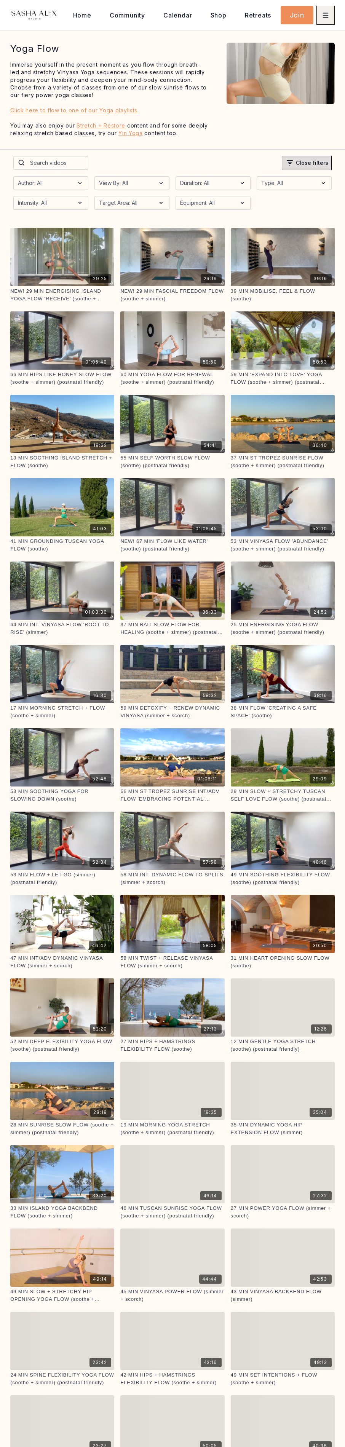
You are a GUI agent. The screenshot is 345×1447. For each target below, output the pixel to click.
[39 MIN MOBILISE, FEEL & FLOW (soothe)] (283, 294)
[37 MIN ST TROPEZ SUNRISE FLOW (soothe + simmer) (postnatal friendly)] (283, 461)
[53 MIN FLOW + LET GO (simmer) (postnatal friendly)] (62, 878)
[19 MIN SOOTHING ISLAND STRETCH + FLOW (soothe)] (62, 461)
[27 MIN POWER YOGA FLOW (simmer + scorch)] (283, 1212)
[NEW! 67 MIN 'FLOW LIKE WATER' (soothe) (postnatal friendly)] (172, 545)
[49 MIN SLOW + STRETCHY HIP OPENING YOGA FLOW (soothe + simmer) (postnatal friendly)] (62, 1295)
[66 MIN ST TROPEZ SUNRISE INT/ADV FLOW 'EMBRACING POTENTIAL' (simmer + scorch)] (172, 795)
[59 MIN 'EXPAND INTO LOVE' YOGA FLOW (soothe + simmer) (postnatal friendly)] (283, 378)
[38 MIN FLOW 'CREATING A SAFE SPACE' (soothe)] (283, 711)
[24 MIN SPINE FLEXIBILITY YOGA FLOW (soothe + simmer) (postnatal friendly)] (62, 1378)
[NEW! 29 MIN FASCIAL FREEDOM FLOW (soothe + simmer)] (172, 294)
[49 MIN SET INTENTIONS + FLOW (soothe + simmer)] (283, 1378)
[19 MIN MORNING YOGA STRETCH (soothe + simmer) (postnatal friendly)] (172, 1128)
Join (297, 15)
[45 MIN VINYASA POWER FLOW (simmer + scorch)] (172, 1295)
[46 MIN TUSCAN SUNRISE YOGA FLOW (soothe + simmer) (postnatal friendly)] (172, 1212)
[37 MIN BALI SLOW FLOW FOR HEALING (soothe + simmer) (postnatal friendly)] (172, 628)
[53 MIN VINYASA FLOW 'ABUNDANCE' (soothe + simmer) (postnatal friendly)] (283, 545)
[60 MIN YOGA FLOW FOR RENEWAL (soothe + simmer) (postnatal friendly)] (172, 378)
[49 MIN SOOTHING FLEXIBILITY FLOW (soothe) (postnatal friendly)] (283, 878)
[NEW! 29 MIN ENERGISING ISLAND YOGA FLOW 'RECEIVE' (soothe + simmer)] (62, 294)
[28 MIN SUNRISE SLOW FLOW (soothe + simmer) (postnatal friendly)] (62, 1128)
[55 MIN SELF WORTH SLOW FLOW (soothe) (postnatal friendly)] (172, 461)
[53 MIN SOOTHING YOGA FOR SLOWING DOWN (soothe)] (62, 795)
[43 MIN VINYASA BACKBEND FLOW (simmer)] (283, 1295)
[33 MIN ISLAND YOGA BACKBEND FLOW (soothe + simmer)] (62, 1212)
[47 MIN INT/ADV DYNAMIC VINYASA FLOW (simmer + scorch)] (62, 961)
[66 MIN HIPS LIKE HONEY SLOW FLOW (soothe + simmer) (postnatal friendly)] (62, 378)
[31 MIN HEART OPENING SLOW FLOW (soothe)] (283, 961)
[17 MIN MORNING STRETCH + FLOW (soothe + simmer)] (62, 711)
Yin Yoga (130, 133)
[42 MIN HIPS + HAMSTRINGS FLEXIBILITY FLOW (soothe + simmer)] (172, 1378)
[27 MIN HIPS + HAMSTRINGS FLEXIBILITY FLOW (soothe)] (172, 1045)
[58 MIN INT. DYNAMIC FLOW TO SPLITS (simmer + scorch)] (172, 878)
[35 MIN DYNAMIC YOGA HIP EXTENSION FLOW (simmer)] (283, 1128)
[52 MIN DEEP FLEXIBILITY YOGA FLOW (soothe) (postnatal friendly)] (62, 1045)
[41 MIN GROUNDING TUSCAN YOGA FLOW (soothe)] (62, 545)
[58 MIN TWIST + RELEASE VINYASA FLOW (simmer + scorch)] (172, 961)
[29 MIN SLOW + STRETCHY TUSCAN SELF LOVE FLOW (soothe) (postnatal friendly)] (283, 795)
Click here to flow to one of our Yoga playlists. (74, 110)
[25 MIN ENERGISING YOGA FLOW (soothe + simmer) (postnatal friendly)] (283, 628)
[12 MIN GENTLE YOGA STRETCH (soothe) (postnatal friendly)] (283, 1045)
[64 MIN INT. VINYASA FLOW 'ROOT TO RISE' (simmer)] (62, 628)
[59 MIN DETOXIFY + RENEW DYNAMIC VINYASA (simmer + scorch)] (172, 711)
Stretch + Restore (101, 125)
